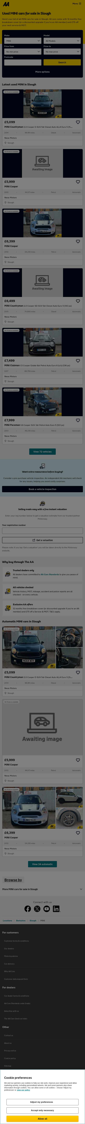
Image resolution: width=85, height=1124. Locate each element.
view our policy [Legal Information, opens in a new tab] (23, 1090)
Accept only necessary (42, 1110)
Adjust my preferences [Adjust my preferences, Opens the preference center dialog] (41, 1102)
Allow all (42, 1118)
